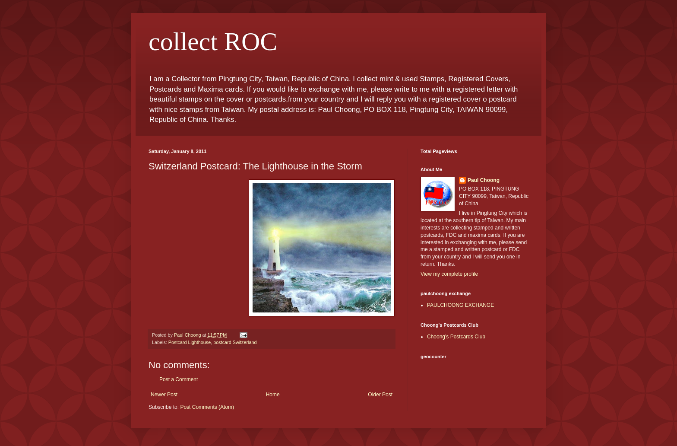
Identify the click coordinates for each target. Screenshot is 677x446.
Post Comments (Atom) (207, 407)
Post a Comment (178, 379)
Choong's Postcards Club (456, 337)
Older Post (380, 395)
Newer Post (164, 395)
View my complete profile (449, 274)
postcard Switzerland (234, 342)
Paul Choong (484, 180)
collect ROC (213, 41)
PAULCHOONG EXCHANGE (460, 305)
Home (273, 395)
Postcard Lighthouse (189, 342)
